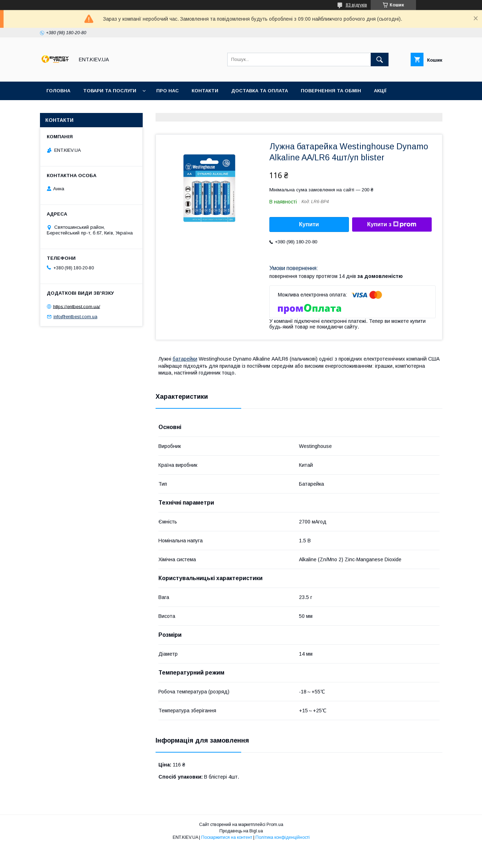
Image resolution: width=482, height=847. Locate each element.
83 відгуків (356, 4)
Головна (58, 90)
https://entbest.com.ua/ (76, 306)
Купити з (391, 224)
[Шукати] (380, 59)
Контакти (205, 90)
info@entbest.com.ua (75, 316)
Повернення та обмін (331, 90)
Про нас (167, 90)
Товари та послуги (109, 90)
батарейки (185, 359)
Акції (380, 90)
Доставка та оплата (259, 90)
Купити (309, 224)
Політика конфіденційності (282, 837)
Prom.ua (275, 824)
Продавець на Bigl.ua (241, 830)
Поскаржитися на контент (226, 837)
